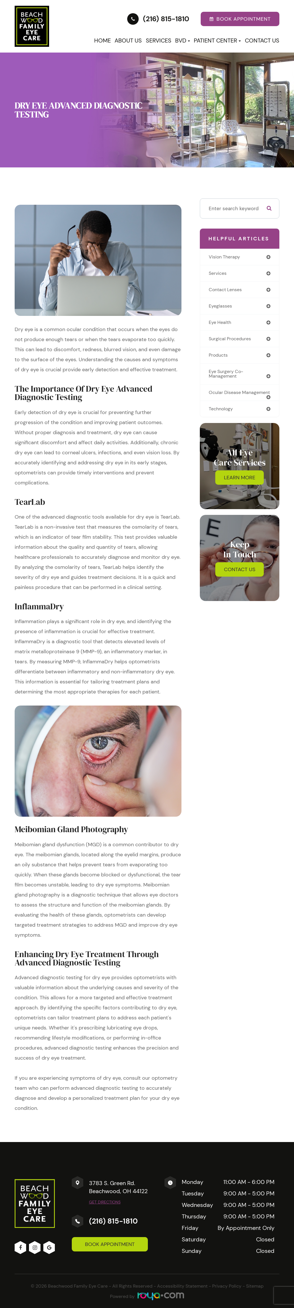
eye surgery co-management (227, 376)
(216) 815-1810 (113, 1221)
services (218, 274)
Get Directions (105, 1202)
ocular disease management (226, 397)
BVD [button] (182, 40)
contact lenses (227, 290)
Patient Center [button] (217, 40)
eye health (221, 323)
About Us (128, 40)
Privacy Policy (226, 1286)
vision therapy (225, 257)
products (219, 357)
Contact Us (262, 40)
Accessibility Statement (182, 1286)
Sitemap (255, 1286)
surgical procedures (231, 340)
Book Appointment (110, 1244)
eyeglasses (221, 307)
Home (102, 40)
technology (222, 417)
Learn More (239, 485)
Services (158, 40)
